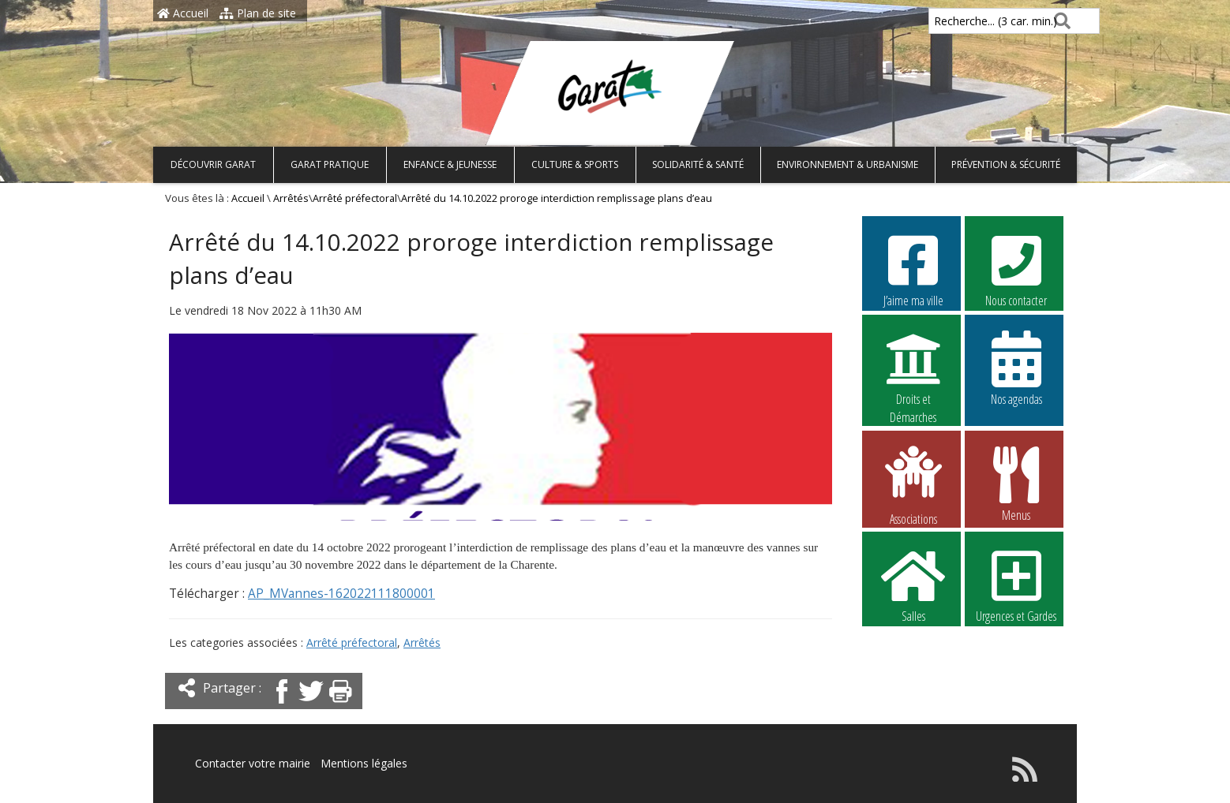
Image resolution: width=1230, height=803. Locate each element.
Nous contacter (1016, 269)
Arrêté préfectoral (355, 198)
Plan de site (257, 13)
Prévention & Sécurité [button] (1005, 164)
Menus (1016, 483)
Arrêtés (291, 198)
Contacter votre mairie (252, 763)
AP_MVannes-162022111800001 (341, 593)
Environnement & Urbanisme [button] (847, 164)
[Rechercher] (1059, 21)
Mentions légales (364, 763)
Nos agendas (1016, 367)
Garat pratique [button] (330, 164)
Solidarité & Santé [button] (698, 164)
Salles (913, 584)
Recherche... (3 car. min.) (968, 20)
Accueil (182, 13)
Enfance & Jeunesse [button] (450, 164)
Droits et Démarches (913, 368)
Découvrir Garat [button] (213, 164)
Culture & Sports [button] (574, 164)
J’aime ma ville (913, 269)
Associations (913, 484)
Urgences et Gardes (1016, 584)
